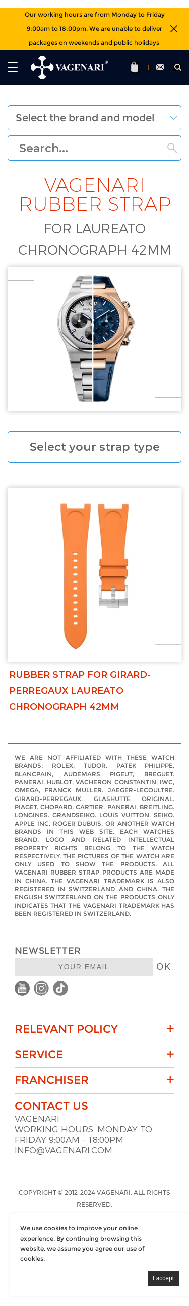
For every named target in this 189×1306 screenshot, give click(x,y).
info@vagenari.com (63, 1150)
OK (163, 967)
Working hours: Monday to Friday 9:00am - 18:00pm (83, 1135)
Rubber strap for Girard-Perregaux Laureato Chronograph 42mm (80, 690)
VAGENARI (37, 1119)
